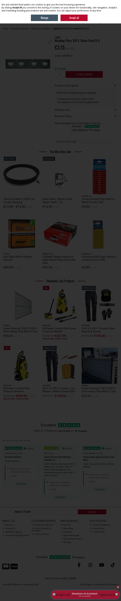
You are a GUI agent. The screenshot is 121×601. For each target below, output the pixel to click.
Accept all (74, 18)
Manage (44, 18)
